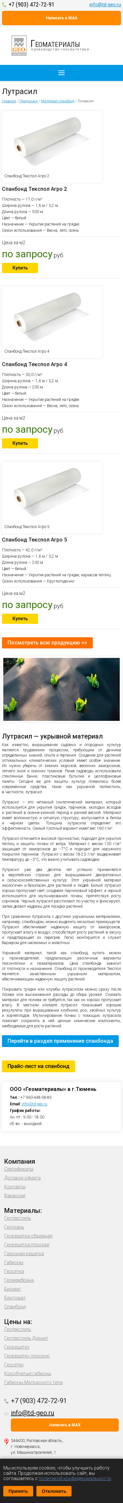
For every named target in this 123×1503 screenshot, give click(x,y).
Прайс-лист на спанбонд (39, 1066)
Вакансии (14, 1195)
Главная (9, 101)
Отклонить (54, 1491)
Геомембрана (19, 1280)
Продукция (28, 101)
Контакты (15, 1186)
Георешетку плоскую (27, 1355)
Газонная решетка (24, 1253)
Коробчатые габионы (27, 1373)
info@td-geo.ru (105, 4)
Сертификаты (18, 1169)
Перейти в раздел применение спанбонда (60, 1041)
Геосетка (14, 1271)
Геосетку (14, 1364)
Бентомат (15, 1297)
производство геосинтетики (54, 45)
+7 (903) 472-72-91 (31, 4)
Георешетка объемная (28, 1235)
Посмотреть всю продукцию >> (47, 643)
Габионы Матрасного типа (33, 1382)
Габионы (13, 1262)
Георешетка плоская (26, 1244)
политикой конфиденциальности (75, 1478)
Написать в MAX (61, 18)
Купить (20, 267)
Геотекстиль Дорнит (26, 1338)
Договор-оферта (22, 1177)
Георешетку (17, 1347)
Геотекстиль (17, 1218)
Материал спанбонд (57, 101)
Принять (18, 1491)
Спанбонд (15, 1306)
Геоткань (14, 1227)
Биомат (12, 1289)
